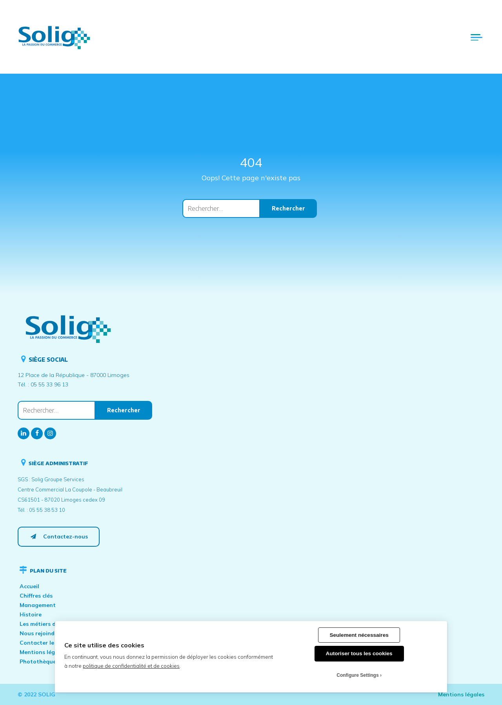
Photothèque (38, 661)
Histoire (31, 614)
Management (38, 605)
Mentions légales (43, 652)
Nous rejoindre (40, 633)
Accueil (29, 586)
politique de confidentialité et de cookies (131, 665)
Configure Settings (357, 675)
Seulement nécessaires (358, 635)
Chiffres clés (36, 595)
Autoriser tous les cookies (359, 653)
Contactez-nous (58, 536)
